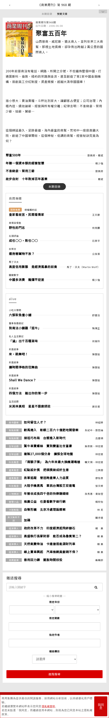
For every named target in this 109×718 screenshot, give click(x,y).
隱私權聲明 (49, 706)
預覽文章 (62, 14)
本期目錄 (47, 14)
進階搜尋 (54, 674)
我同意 (101, 706)
